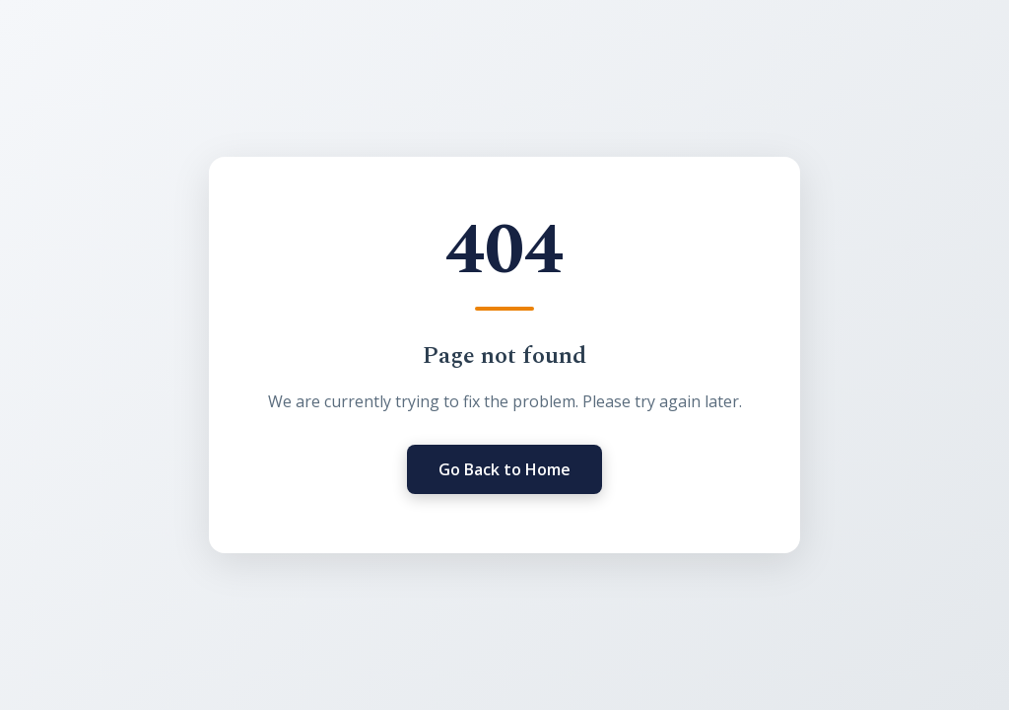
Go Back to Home (504, 469)
